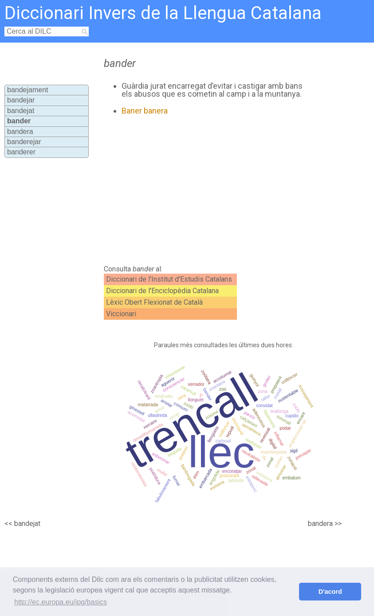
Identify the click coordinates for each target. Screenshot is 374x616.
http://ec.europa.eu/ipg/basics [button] (60, 602)
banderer (21, 152)
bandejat (20, 110)
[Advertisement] (202, 190)
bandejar (21, 100)
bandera (20, 131)
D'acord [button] (330, 591)
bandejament (27, 90)
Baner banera (145, 110)
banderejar (24, 141)
